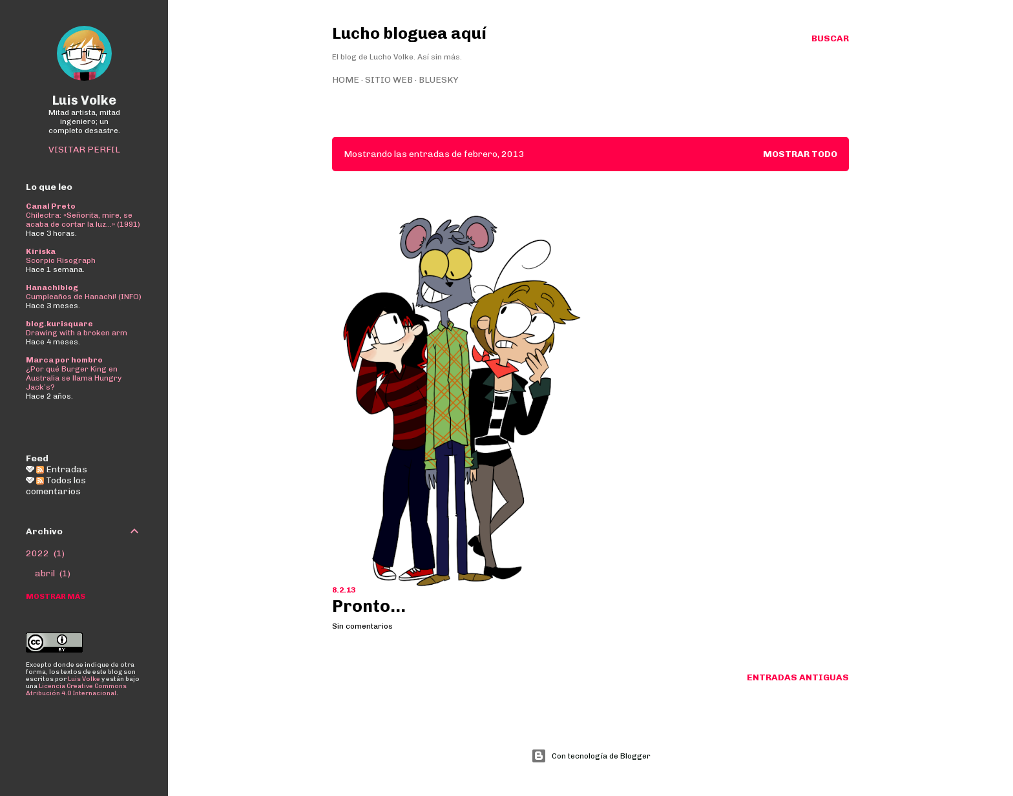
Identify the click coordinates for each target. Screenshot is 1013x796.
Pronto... (369, 606)
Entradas (61, 469)
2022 (45, 553)
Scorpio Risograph (61, 260)
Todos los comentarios (56, 486)
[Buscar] (830, 38)
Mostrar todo (800, 154)
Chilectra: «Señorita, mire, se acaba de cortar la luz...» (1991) (83, 220)
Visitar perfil (84, 149)
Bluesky (439, 79)
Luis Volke (84, 100)
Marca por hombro (64, 359)
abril (52, 573)
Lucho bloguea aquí (409, 33)
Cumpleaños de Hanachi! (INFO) (83, 296)
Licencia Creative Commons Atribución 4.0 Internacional (76, 689)
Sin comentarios (362, 626)
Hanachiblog (52, 287)
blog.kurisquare (59, 323)
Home (345, 79)
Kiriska (41, 251)
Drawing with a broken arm (76, 332)
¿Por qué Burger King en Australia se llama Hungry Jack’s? (73, 378)
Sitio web (389, 79)
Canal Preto (51, 206)
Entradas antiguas (798, 677)
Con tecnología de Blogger (591, 756)
